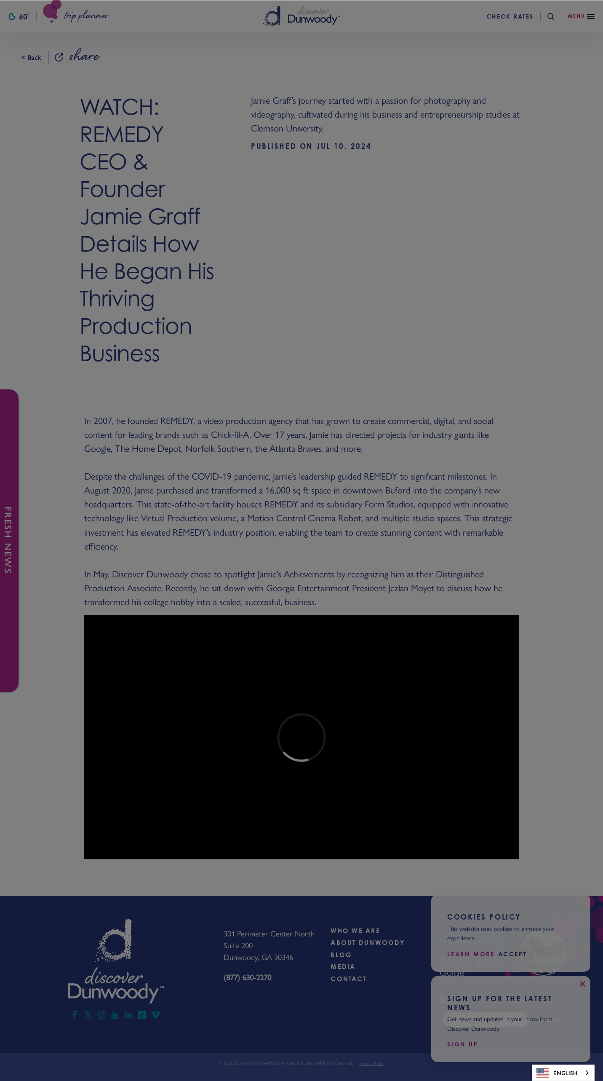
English (556, 1073)
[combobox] (563, 1073)
